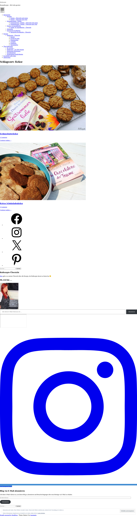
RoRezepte (3, 2)
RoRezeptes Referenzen (13, 51)
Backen (12, 37)
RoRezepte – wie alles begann (15, 49)
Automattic (33, 515)
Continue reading (5, 140)
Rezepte (5, 34)
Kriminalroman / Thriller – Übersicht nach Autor (24, 22)
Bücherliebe (6, 15)
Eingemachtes (14, 40)
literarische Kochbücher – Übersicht (20, 32)
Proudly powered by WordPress (9, 515)
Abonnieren (131, 311)
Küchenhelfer (14, 45)
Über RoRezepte (8, 46)
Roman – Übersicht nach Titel (18, 19)
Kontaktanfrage (11, 52)
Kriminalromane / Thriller (14, 21)
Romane (9, 16)
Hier (1, 276)
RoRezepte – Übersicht (13, 35)
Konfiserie (13, 43)
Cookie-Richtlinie (41, 513)
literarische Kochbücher (13, 30)
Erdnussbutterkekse (9, 134)
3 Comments (3, 207)
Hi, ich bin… (10, 48)
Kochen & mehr (14, 38)
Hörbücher (10, 29)
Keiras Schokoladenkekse (11, 203)
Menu (2, 10)
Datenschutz (6, 57)
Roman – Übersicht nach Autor (19, 18)
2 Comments (3, 137)
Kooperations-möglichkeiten (15, 54)
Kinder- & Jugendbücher (14, 26)
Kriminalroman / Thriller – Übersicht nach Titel (23, 24)
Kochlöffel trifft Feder (9, 56)
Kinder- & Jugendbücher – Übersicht (20, 27)
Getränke (13, 41)
